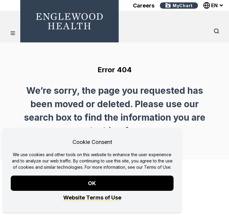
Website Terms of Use (92, 197)
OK (92, 183)
